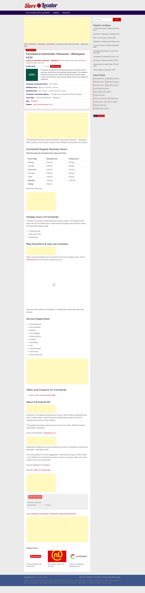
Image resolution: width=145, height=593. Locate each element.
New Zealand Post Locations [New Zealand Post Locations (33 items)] (103, 92)
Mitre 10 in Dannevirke (42, 470)
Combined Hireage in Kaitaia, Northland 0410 (106, 29)
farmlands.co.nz (50, 433)
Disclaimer (98, 577)
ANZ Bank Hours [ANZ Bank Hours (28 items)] (99, 78)
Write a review (55, 66)
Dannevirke (50, 44)
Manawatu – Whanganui (37, 44)
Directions (34, 101)
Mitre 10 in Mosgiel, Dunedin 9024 (104, 38)
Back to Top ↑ (116, 577)
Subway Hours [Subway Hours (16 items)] (114, 98)
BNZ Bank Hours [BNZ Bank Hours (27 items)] (99, 82)
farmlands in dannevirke (40, 514)
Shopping (56, 13)
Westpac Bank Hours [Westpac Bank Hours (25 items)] (101, 105)
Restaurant (66, 13)
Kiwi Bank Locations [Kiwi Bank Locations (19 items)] (112, 85)
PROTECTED (101, 116)
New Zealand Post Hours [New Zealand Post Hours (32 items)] (102, 88)
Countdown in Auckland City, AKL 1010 (106, 57)
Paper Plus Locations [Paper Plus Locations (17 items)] (101, 98)
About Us (82, 577)
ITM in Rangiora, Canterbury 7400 (104, 70)
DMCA (95, 116)
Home (26, 44)
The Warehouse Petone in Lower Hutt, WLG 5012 (105, 52)
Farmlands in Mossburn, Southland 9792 (106, 34)
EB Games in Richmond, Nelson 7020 (105, 60)
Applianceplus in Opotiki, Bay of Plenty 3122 (105, 65)
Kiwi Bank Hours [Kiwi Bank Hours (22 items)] (99, 85)
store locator (31, 260)
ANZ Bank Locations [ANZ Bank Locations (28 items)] (113, 78)
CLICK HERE (50, 395)
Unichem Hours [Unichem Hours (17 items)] (99, 102)
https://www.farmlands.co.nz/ (43, 104)
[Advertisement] (57, 30)
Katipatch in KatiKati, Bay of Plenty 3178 (106, 41)
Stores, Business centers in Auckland (37, 13)
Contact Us (90, 577)
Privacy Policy (107, 577)
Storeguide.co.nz (29, 577)
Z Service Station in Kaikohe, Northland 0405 (106, 46)
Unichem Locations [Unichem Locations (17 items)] (111, 102)
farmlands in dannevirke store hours (63, 514)
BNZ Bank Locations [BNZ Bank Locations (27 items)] (113, 82)
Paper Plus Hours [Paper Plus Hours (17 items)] (99, 95)
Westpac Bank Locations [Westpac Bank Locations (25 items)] (102, 108)
